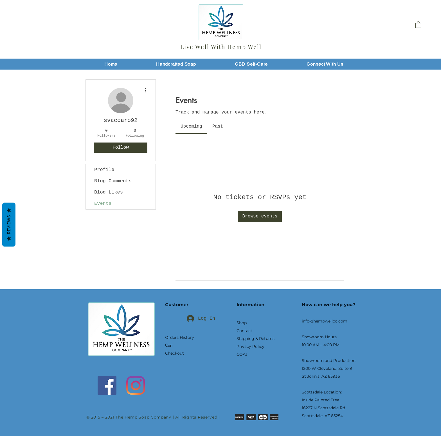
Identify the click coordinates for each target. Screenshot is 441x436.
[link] (191, 126)
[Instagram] (135, 385)
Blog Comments (113, 181)
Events (102, 203)
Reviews (9, 224)
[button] (418, 24)
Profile (104, 169)
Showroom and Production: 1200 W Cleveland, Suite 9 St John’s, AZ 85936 (329, 368)
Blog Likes (108, 192)
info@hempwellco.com (324, 321)
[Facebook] (107, 385)
